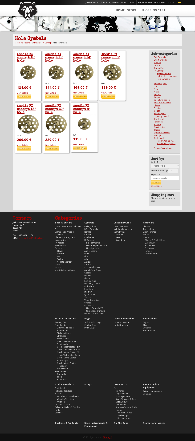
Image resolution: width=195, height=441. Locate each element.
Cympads (61, 374)
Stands (146, 237)
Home (120, 10)
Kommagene (160, 113)
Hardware (148, 222)
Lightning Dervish (162, 116)
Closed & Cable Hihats (155, 240)
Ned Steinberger (64, 261)
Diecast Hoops (124, 418)
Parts (116, 388)
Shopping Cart (153, 10)
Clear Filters (156, 186)
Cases (58, 267)
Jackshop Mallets (62, 404)
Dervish (157, 108)
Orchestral (159, 138)
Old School (159, 119)
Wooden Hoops (125, 412)
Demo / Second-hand (163, 148)
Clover (60, 251)
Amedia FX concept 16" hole (110, 58)
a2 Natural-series (162, 100)
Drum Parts (120, 384)
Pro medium (150, 245)
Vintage (157, 135)
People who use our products (151, 2)
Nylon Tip (61, 401)
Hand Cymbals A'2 (165, 140)
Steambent (120, 240)
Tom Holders (149, 229)
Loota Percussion (124, 318)
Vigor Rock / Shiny (162, 132)
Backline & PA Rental (67, 422)
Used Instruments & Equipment (96, 424)
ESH (58, 256)
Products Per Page (159, 170)
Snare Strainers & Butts (126, 399)
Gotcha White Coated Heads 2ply (66, 364)
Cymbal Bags (90, 325)
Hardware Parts (150, 253)
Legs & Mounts (122, 393)
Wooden (119, 234)
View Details (22, 93)
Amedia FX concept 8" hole (81, 109)
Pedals (146, 234)
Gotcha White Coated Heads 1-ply (66, 359)
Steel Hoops (123, 415)
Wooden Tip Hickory (66, 399)
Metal (118, 237)
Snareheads (62, 330)
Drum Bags (89, 327)
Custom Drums (122, 222)
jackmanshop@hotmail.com (31, 238)
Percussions (150, 318)
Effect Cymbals (160, 60)
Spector (60, 253)
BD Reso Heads (64, 333)
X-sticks (58, 393)
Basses (58, 248)
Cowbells (147, 327)
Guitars (58, 264)
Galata (157, 110)
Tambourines (149, 330)
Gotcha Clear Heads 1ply (68, 346)
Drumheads (60, 325)
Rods (57, 410)
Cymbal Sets (159, 68)
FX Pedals (59, 242)
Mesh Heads (62, 368)
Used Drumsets (121, 226)
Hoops (119, 410)
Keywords (155, 174)
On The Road (121, 422)
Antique (157, 94)
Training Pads (61, 322)
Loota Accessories (122, 322)
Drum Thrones (149, 232)
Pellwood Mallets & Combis (67, 407)
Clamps (146, 226)
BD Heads (61, 336)
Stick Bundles (61, 388)
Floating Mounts (123, 396)
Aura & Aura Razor (162, 102)
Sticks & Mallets (64, 384)
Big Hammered (164, 73)
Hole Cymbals (163, 79)
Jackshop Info (92, 2)
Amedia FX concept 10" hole (26, 58)
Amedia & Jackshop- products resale (117, 2)
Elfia (156, 89)
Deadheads (62, 344)
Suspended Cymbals (166, 143)
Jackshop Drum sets (123, 229)
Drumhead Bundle (65, 327)
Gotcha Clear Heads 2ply (68, 349)
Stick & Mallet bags (92, 322)
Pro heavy (149, 248)
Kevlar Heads (63, 338)
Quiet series (159, 127)
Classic (157, 105)
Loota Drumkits (121, 325)
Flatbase (149, 251)
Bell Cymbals (160, 57)
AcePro (60, 259)
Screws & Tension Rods (126, 407)
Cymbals (36, 42)
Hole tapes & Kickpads (67, 341)
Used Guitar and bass (65, 270)
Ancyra (157, 97)
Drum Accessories (65, 318)
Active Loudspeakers (152, 391)
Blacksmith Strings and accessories (65, 238)
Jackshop (19, 42)
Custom (157, 65)
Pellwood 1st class (63, 391)
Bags (87, 318)
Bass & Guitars (63, 222)
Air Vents (120, 391)
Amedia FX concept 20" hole (54, 109)
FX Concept (47, 42)
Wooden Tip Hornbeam (68, 396)
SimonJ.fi (107, 437)
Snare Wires (121, 404)
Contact (171, 2)
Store (132, 10)
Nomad (157, 62)
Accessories (60, 245)
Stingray (157, 124)
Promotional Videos (154, 422)
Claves (146, 325)
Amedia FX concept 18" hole (26, 109)
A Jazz (156, 91)
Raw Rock (158, 121)
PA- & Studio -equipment (151, 386)
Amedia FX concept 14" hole (82, 58)
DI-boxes (147, 394)
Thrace (157, 130)
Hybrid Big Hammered (167, 76)
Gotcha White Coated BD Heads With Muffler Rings (68, 353)
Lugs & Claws (121, 401)
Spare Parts (62, 379)
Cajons (146, 322)
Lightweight (150, 242)
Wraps (88, 384)
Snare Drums (119, 232)
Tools (59, 376)
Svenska (179, 2)
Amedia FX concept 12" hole (54, 58)
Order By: (155, 162)
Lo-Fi (156, 86)
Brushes (58, 412)
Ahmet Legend (160, 83)
